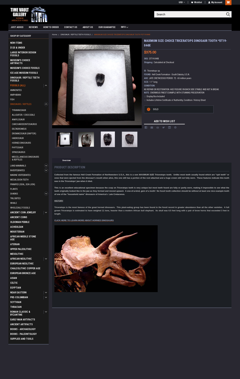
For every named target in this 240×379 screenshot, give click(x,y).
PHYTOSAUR (17, 147)
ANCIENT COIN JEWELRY (23, 212)
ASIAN (13, 278)
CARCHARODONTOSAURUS (24, 124)
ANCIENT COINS (18, 217)
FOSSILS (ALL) (17, 85)
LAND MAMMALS (18, 165)
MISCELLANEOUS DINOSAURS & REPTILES (25, 158)
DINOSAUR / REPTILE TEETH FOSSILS (25, 79)
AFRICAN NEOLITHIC (21, 258)
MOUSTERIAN (17, 231)
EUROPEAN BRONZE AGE (23, 273)
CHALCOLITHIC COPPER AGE (25, 268)
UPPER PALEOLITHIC (21, 249)
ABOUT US (88, 27)
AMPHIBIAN (15, 94)
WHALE (13, 203)
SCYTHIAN (15, 302)
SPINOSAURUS (18, 152)
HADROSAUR (18, 138)
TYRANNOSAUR (19, 110)
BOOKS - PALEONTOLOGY (23, 334)
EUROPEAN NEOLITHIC (22, 263)
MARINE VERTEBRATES (20, 175)
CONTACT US (70, 27)
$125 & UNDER (17, 47)
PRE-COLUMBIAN (19, 297)
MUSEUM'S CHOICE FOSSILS (25, 68)
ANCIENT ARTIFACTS (21, 324)
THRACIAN (16, 306)
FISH (12, 99)
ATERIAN (15, 244)
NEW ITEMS (16, 42)
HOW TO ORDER (51, 27)
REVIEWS (33, 27)
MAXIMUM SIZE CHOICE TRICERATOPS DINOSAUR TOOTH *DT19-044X (122, 35)
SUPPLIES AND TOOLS (21, 338)
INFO (124, 27)
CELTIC (14, 282)
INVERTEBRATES (17, 170)
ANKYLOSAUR (18, 119)
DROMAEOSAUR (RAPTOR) (24, 133)
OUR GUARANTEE (107, 27)
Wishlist (196, 2)
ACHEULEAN (16, 226)
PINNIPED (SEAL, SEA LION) (22, 184)
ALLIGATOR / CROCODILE (23, 114)
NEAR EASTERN (18, 292)
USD (182, 2)
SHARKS (14, 193)
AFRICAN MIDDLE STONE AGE (23, 238)
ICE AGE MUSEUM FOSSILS (24, 72)
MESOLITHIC (16, 253)
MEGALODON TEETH (19, 179)
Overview (66, 160)
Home (54, 35)
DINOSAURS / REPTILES (20, 104)
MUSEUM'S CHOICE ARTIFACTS (20, 62)
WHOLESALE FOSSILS (20, 207)
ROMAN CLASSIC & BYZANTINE (20, 313)
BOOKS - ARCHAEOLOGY (23, 329)
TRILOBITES (15, 198)
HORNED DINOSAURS (21, 142)
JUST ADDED (17, 27)
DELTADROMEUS (19, 128)
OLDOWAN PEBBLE (19, 222)
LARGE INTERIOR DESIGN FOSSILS (23, 54)
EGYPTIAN (15, 287)
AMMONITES (16, 90)
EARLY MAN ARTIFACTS (22, 319)
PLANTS (14, 189)
